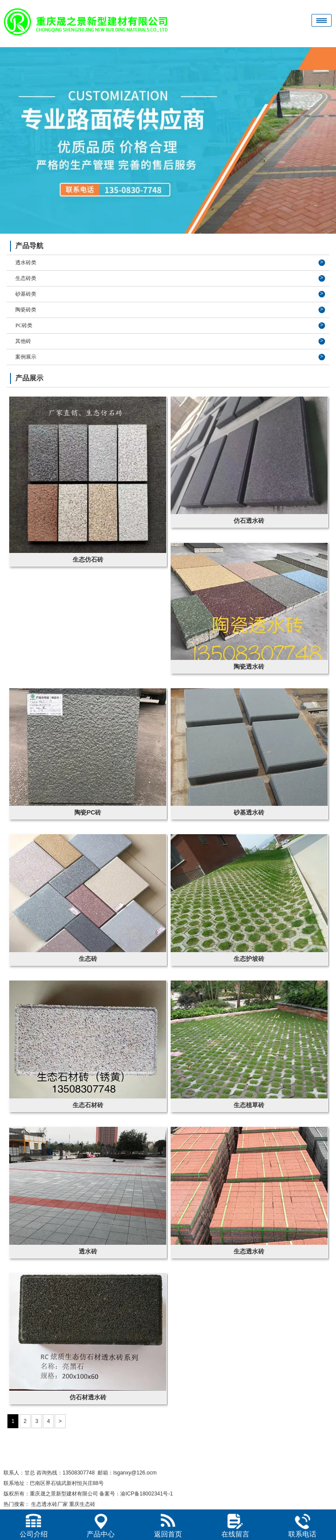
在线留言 (235, 1526)
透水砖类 (25, 262)
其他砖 (23, 341)
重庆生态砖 (82, 1504)
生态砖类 (25, 278)
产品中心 (101, 1526)
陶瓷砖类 (25, 310)
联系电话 (302, 1526)
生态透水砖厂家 (49, 1504)
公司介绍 (34, 1526)
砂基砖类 (25, 294)
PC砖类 (23, 325)
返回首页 (168, 1526)
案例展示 (25, 357)
